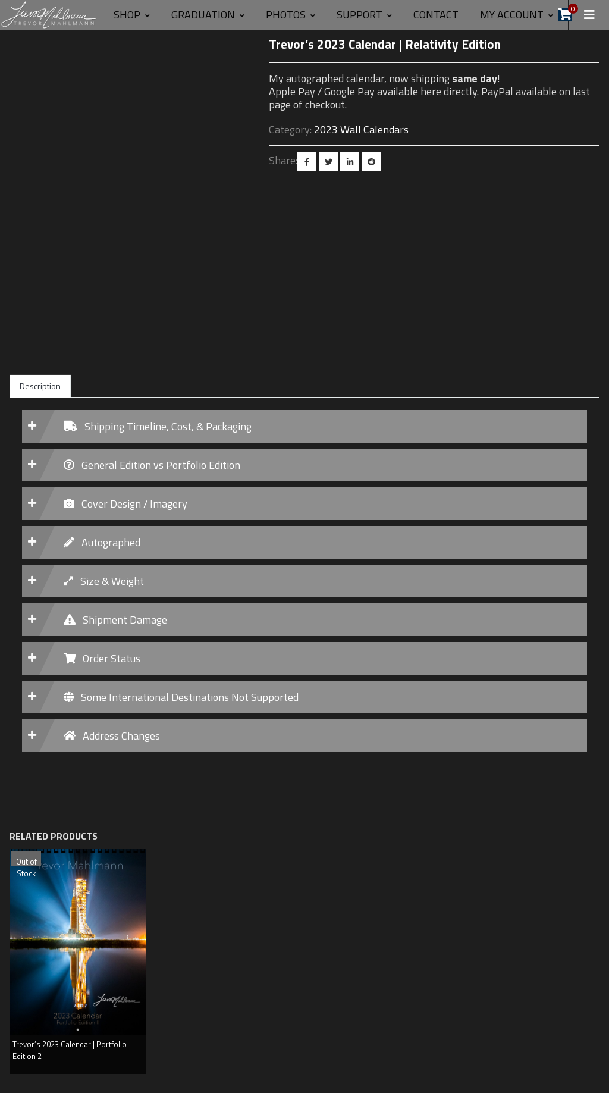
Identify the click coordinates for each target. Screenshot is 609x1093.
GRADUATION (207, 15)
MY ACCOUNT (516, 15)
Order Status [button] (102, 658)
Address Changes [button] (112, 736)
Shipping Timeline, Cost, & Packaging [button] (158, 426)
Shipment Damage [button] (115, 620)
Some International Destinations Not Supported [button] (181, 697)
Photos (290, 15)
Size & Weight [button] (104, 581)
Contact (436, 15)
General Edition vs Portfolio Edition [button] (152, 465)
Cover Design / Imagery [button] (125, 504)
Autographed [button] (102, 542)
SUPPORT (364, 15)
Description (40, 386)
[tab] (304, 426)
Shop (132, 15)
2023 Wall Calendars (361, 129)
